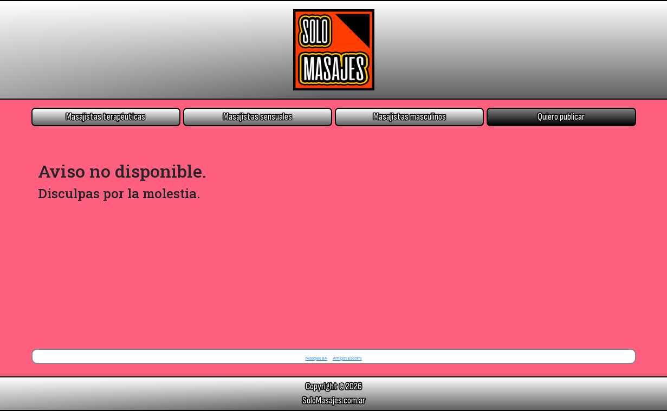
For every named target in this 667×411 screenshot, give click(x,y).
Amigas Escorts (347, 358)
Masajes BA (316, 358)
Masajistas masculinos (409, 116)
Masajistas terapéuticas (105, 116)
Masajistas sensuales (257, 116)
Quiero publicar (561, 116)
